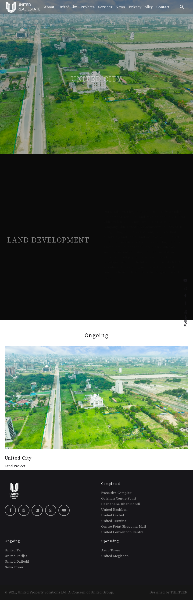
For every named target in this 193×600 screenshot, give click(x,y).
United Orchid (112, 515)
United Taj (13, 550)
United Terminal (114, 521)
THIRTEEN (179, 592)
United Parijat (16, 556)
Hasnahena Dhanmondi (120, 504)
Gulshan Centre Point (118, 498)
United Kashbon (114, 509)
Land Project (15, 466)
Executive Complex (116, 493)
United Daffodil (17, 561)
